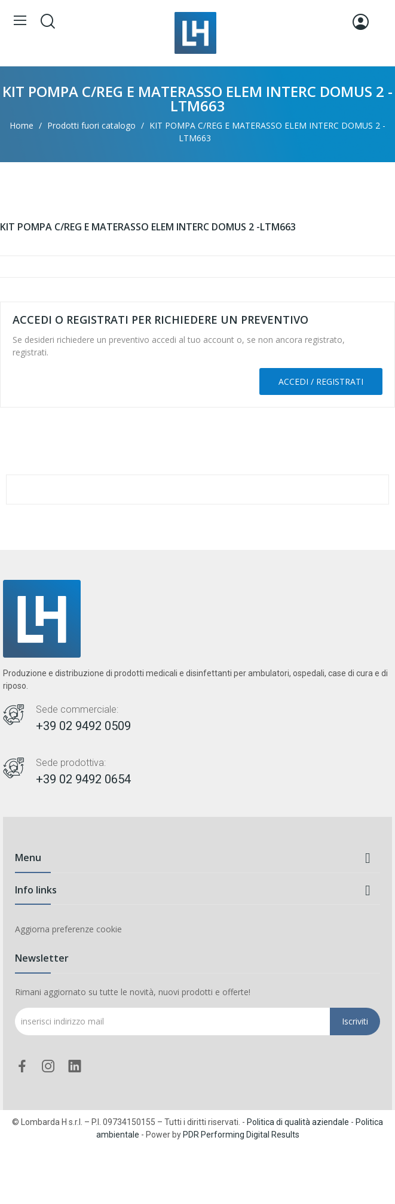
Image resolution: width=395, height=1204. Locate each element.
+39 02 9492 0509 (83, 726)
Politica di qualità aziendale (298, 1122)
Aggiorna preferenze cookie (68, 929)
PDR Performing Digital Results (241, 1134)
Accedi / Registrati (320, 381)
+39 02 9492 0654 (83, 779)
